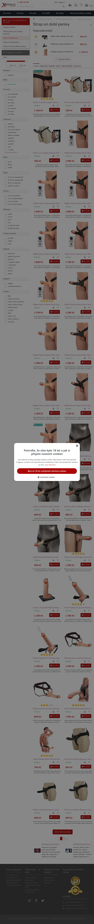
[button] (47, 477)
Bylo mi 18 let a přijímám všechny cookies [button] (47, 471)
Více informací (50, 465)
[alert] (47, 462)
